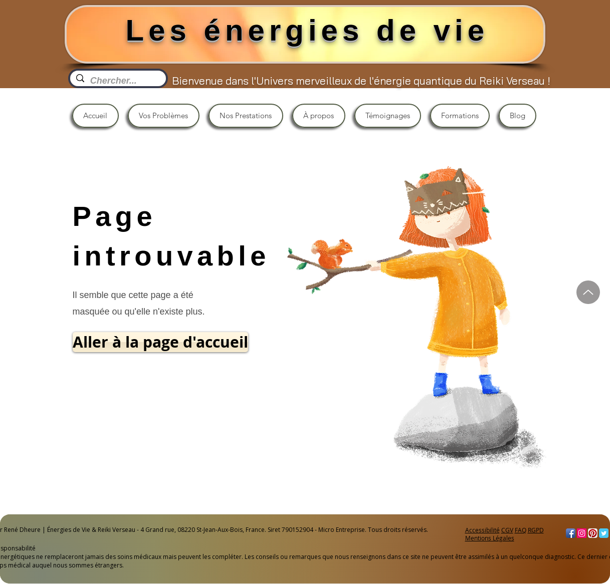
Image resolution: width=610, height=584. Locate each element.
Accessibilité (482, 530)
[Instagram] (581, 533)
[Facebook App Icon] (570, 533)
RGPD (536, 530)
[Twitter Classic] (603, 533)
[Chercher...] (117, 81)
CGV (507, 530)
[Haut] (588, 292)
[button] (163, 116)
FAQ (520, 530)
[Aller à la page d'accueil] (160, 342)
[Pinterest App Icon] (592, 533)
